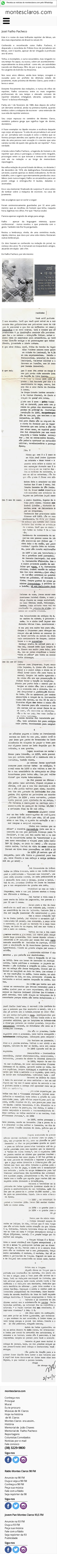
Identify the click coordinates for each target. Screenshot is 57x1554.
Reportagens (12, 1434)
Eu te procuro (12, 1407)
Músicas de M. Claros (17, 1411)
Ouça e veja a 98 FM (16, 1481)
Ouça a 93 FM (12, 1524)
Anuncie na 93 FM (15, 1521)
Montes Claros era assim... (20, 1421)
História (9, 1424)
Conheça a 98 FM (14, 1484)
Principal (10, 1401)
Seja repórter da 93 (16, 1534)
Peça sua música (14, 1487)
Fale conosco (12, 1444)
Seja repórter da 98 (16, 1494)
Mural (8, 1404)
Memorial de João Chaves (19, 1427)
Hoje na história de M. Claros (14, 1416)
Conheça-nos (12, 1397)
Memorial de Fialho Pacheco (21, 1430)
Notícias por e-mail (15, 1440)
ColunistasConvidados (17, 1437)
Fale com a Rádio (14, 1491)
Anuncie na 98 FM (15, 1477)
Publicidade (11, 1538)
